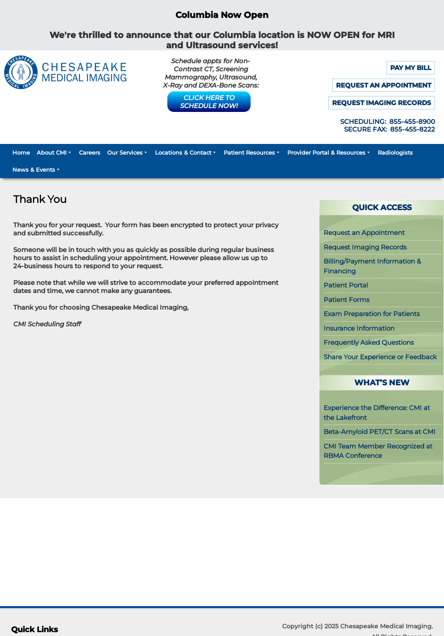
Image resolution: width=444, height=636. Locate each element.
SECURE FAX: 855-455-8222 (389, 129)
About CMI (54, 152)
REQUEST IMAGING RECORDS (381, 103)
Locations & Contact (186, 152)
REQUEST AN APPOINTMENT (383, 85)
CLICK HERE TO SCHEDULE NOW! (209, 102)
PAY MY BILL (410, 68)
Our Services (127, 152)
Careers (89, 152)
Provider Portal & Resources (329, 152)
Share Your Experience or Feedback (380, 357)
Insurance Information (359, 328)
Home (21, 152)
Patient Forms (346, 300)
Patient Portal (346, 285)
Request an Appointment (364, 233)
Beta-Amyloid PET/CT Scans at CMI (379, 432)
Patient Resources (252, 152)
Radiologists (395, 152)
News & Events (36, 169)
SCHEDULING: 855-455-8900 (387, 121)
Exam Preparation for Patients (372, 314)
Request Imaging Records (365, 247)
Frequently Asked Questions (369, 342)
